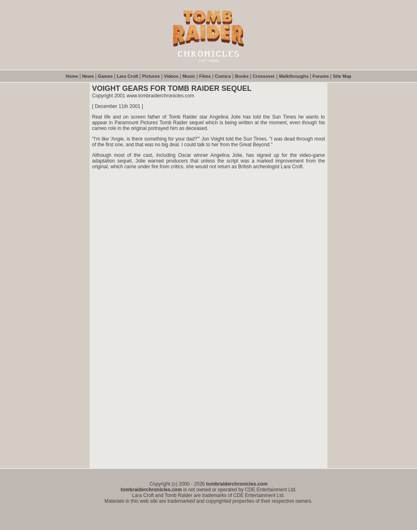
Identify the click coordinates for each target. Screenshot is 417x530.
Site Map (342, 76)
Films (205, 76)
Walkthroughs (294, 76)
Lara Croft (127, 76)
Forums (320, 76)
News (88, 76)
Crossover (263, 76)
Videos (171, 76)
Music (188, 76)
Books (242, 76)
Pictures (151, 76)
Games (105, 76)
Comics (223, 76)
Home (72, 76)
